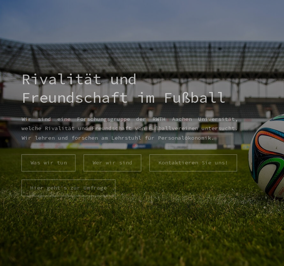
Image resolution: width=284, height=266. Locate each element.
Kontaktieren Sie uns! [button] (193, 162)
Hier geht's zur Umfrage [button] (68, 187)
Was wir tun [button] (48, 162)
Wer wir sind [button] (112, 162)
